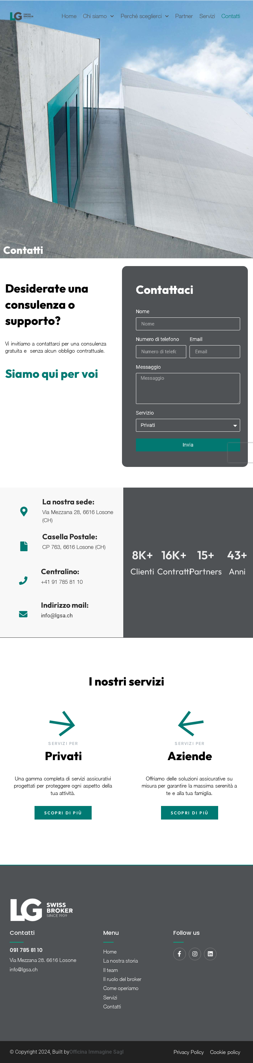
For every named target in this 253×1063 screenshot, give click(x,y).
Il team (110, 970)
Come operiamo (120, 988)
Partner (184, 16)
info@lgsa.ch (24, 969)
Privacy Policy (189, 1052)
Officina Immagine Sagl (96, 1052)
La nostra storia (120, 961)
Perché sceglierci (145, 16)
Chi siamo (98, 16)
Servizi (207, 16)
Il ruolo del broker (122, 979)
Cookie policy (225, 1052)
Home (69, 16)
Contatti (230, 16)
